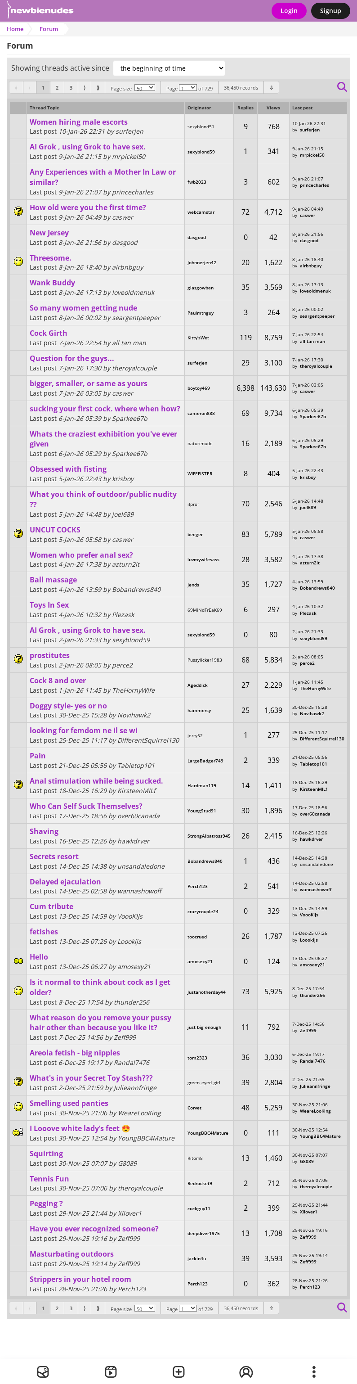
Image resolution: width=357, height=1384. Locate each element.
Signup (330, 10)
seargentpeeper (317, 316)
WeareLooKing (315, 1111)
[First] (16, 87)
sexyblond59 (201, 152)
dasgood (196, 237)
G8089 (307, 1161)
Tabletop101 (313, 764)
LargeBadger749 (205, 760)
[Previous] (29, 87)
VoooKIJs (309, 914)
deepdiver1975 (203, 1233)
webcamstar (200, 212)
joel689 (308, 507)
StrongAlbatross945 (209, 836)
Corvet (194, 1107)
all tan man (312, 341)
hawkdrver (311, 839)
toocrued (197, 936)
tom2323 (197, 1058)
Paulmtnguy (200, 313)
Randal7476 (313, 1061)
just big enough (204, 1027)
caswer (307, 215)
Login (289, 10)
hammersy (199, 710)
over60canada (315, 814)
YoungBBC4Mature (207, 1133)
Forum (49, 29)
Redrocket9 (199, 1183)
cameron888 (201, 413)
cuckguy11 (198, 1208)
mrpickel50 (312, 155)
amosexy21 (200, 961)
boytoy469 (198, 388)
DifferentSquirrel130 (322, 738)
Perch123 (197, 886)
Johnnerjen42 (201, 262)
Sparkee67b (313, 416)
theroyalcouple (316, 366)
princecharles (314, 185)
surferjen (310, 129)
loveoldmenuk (315, 291)
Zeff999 (308, 1030)
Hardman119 (201, 785)
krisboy (308, 477)
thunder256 (312, 995)
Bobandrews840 (317, 588)
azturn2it (310, 562)
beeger (195, 534)
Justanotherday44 (206, 992)
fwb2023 (196, 182)
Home (15, 29)
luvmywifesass (203, 559)
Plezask (308, 613)
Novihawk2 (312, 713)
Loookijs (309, 940)
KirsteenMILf (313, 789)
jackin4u (196, 1258)
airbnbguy (310, 265)
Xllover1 (308, 1211)
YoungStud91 (201, 810)
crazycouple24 (203, 911)
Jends (193, 585)
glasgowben (200, 287)
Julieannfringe (315, 1086)
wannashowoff (315, 889)
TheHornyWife (315, 688)
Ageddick (197, 685)
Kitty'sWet (198, 337)
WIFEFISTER (199, 473)
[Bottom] (271, 87)
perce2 (307, 663)
